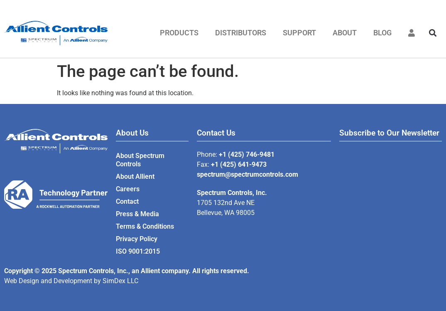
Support (299, 32)
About (345, 32)
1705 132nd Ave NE (226, 203)
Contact (127, 201)
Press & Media (137, 214)
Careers (128, 189)
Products (179, 32)
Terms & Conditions (145, 226)
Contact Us (216, 133)
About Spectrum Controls (140, 160)
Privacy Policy (136, 239)
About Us (132, 133)
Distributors (240, 32)
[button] (432, 33)
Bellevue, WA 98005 (226, 213)
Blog (382, 32)
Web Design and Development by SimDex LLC (71, 281)
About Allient (135, 176)
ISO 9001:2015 (138, 251)
